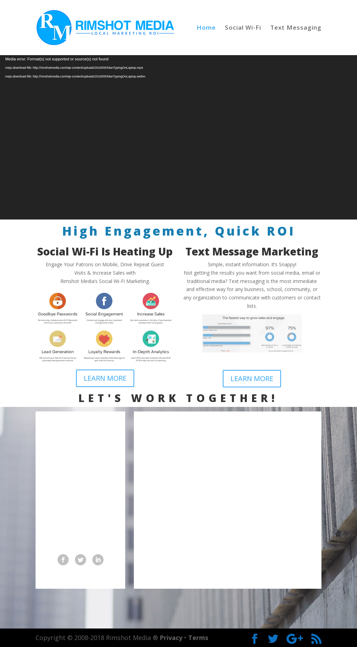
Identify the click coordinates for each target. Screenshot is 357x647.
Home (206, 28)
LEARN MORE (105, 378)
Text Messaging (295, 28)
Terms (198, 637)
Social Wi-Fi (243, 28)
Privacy (171, 637)
